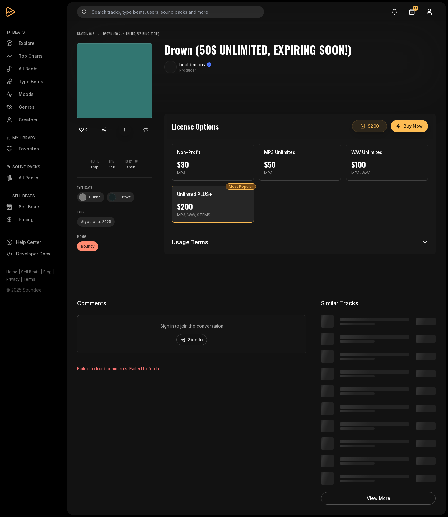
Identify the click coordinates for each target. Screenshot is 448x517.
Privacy (13, 279)
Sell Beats (30, 271)
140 (112, 167)
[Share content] (104, 130)
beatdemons (85, 33)
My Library (24, 137)
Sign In (191, 339)
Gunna (89, 197)
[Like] (83, 130)
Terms (29, 279)
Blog (47, 271)
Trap (94, 167)
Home (11, 271)
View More (378, 498)
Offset (120, 197)
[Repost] (145, 130)
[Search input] (170, 12)
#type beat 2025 (96, 221)
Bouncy (88, 246)
